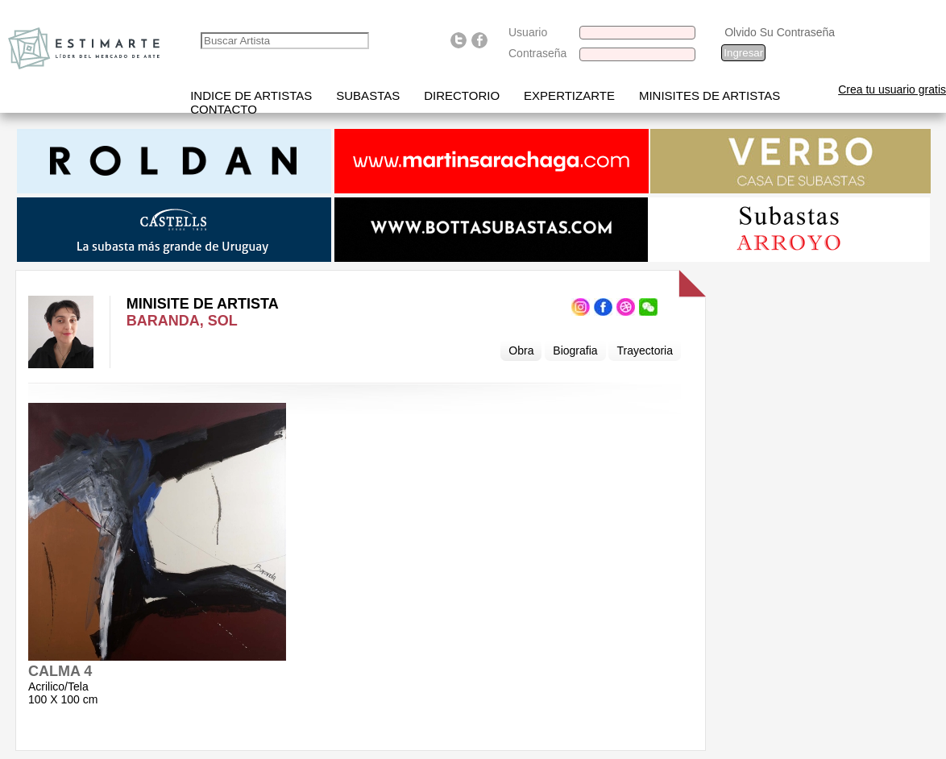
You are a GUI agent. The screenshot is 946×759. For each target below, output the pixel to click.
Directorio (462, 95)
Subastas (368, 95)
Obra (520, 350)
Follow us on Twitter (458, 40)
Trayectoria (644, 350)
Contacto (223, 109)
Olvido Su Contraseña (779, 32)
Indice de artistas (251, 95)
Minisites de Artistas (709, 95)
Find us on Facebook (479, 40)
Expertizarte (569, 95)
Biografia (575, 350)
